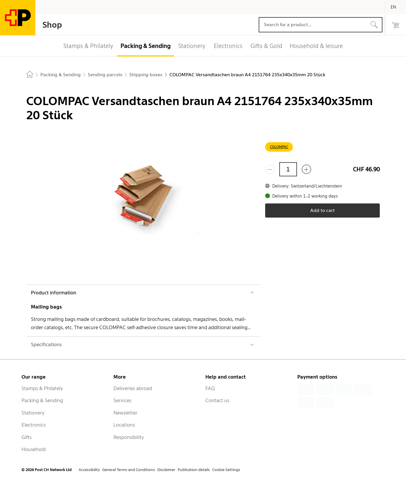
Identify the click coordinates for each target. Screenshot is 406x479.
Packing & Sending (42, 400)
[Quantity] (288, 169)
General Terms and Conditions (128, 470)
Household (34, 449)
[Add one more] (306, 169)
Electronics (34, 425)
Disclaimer (166, 470)
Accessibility (89, 470)
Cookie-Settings (226, 470)
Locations (124, 425)
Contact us (217, 400)
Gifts (27, 437)
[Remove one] (270, 169)
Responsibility (128, 437)
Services (122, 400)
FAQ (210, 388)
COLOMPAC (279, 147)
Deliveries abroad (132, 388)
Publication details (194, 470)
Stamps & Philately (42, 388)
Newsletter (125, 413)
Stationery (33, 413)
